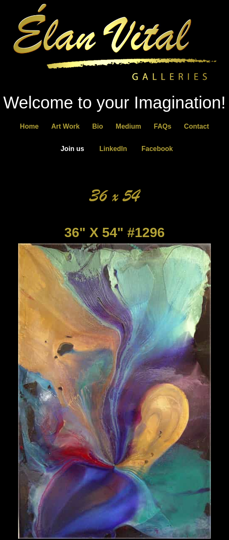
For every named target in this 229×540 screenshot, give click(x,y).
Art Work (65, 126)
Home (29, 126)
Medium (128, 126)
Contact (196, 126)
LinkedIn (113, 148)
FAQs (162, 126)
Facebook (157, 148)
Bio (97, 126)
